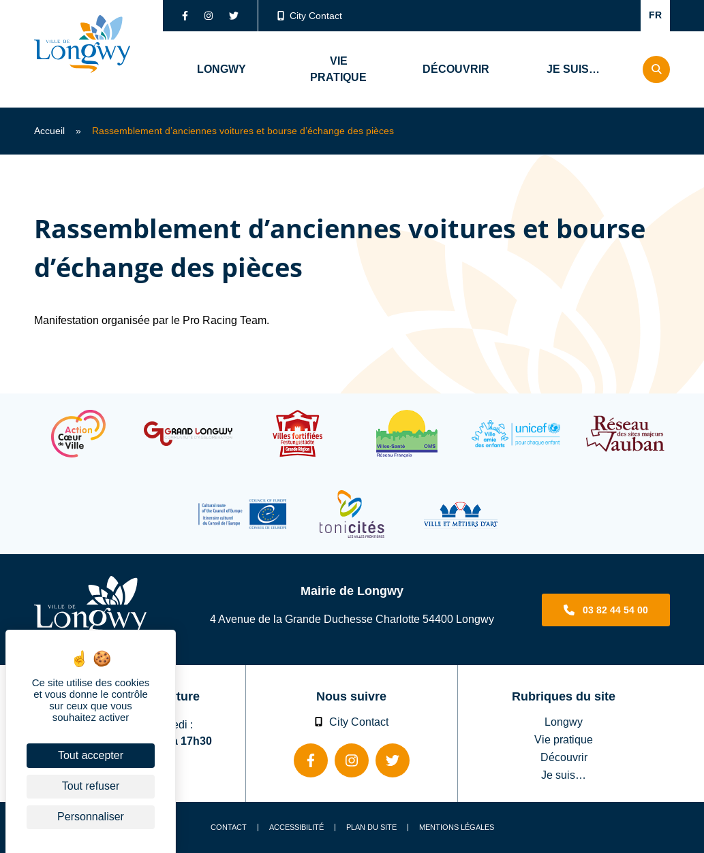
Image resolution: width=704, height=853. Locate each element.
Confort (613, 15)
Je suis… (563, 774)
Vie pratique (563, 739)
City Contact (310, 15)
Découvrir (563, 757)
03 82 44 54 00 (615, 610)
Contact (229, 827)
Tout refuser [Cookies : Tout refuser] (90, 786)
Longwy (564, 721)
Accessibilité (296, 827)
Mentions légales (456, 827)
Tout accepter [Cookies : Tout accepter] (90, 755)
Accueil (49, 130)
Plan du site (371, 827)
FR (655, 15)
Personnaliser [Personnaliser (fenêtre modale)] (90, 816)
